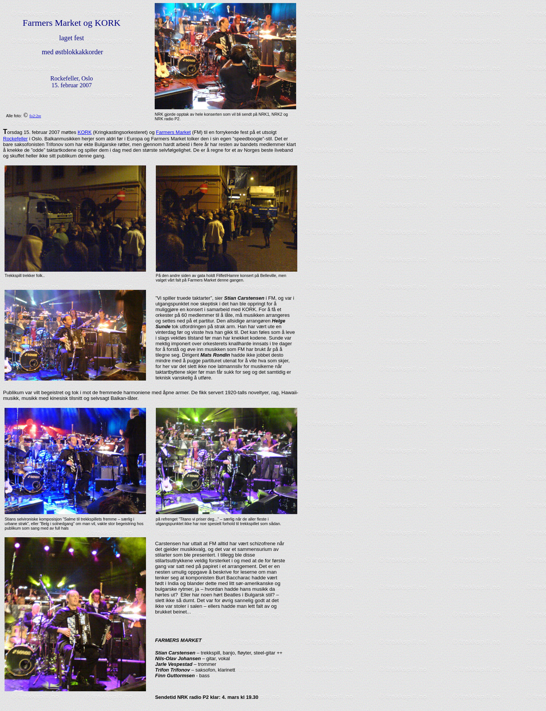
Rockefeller (15, 139)
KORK (85, 132)
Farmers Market (173, 132)
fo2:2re (35, 116)
